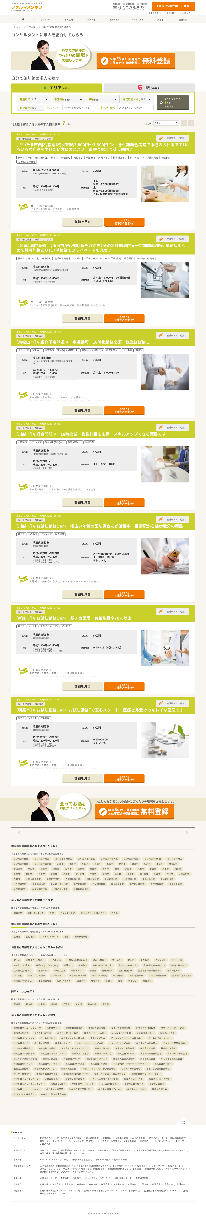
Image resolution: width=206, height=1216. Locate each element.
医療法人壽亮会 (50, 1058)
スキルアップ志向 (59, 1159)
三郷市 (93, 873)
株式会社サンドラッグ (49, 1063)
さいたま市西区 (21, 858)
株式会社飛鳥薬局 (74, 1027)
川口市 (85, 863)
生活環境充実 (44, 980)
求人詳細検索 (92, 1137)
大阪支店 (144, 1184)
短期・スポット (64, 980)
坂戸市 (118, 873)
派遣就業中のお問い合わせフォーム (77, 1150)
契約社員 (30, 936)
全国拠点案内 (121, 1137)
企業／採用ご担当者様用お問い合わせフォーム (62, 1153)
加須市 (147, 863)
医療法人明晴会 (157, 1084)
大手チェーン (57, 975)
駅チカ (17, 960)
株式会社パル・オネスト (95, 1033)
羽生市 (44, 868)
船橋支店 (81, 1184)
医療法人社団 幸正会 (159, 1079)
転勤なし (68, 965)
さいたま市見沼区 (86, 858)
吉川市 (170, 873)
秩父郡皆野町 (99, 884)
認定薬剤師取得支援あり (149, 970)
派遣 (66, 936)
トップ (17, 26)
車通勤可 (83, 965)
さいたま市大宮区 (63, 858)
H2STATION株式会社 (177, 1053)
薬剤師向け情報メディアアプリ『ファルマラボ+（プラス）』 (67, 1171)
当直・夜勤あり (136, 975)
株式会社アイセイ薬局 (67, 1033)
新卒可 (131, 960)
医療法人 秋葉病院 (124, 1048)
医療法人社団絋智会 (145, 1027)
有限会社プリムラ (72, 1058)
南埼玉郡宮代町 (39, 889)
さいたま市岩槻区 (42, 863)
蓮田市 (106, 873)
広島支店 (168, 1184)
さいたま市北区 (41, 858)
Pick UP (43, 1159)
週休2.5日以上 (99, 960)
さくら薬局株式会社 (109, 1084)
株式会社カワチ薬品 (75, 1063)
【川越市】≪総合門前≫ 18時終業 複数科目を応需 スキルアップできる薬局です (91, 434)
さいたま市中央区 (109, 858)
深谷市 (68, 868)
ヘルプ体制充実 (99, 975)
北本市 (54, 873)
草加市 (93, 868)
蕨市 (117, 868)
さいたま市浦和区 (153, 858)
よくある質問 (138, 1137)
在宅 (120, 980)
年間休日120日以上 (35, 960)
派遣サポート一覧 (48, 1177)
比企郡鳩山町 (38, 884)
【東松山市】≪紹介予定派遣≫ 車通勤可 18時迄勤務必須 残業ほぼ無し (83, 342)
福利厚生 (77, 1177)
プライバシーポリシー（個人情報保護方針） (168, 1137)
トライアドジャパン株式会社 (89, 1043)
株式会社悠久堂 (68, 1068)
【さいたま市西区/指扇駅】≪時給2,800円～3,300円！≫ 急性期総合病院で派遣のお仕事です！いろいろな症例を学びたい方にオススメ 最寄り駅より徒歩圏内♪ (102, 147)
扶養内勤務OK (125, 970)
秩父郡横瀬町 (80, 884)
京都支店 (132, 1184)
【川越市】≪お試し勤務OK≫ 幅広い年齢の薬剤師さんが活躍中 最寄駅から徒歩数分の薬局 (99, 526)
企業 (52, 912)
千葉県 (66, 1004)
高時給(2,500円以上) (127, 965)
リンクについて (160, 1140)
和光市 (178, 868)
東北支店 (56, 1184)
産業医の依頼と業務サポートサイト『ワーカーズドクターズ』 (112, 1190)
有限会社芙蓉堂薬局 (120, 1027)
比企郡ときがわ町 (59, 884)
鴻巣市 (56, 868)
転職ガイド (142, 1165)
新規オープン (77, 970)
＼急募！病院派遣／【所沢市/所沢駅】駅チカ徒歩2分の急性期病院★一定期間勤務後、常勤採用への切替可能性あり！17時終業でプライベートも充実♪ (101, 247)
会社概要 (171, 13)
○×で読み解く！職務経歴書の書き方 (91, 1165)
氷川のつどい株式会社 (24, 1094)
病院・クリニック (36, 912)
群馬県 (41, 1004)
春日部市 (18, 868)
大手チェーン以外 (78, 975)
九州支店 (181, 1184)
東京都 (79, 1004)
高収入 (109, 980)
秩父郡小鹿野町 (137, 884)
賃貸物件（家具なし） (23, 980)
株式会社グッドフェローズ (26, 1079)
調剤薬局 (18, 912)
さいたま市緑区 (21, 863)
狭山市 (31, 868)
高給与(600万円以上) (102, 965)
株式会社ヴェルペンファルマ (27, 1027)
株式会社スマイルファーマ (53, 1053)
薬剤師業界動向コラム (118, 1168)
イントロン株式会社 (23, 1048)
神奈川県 (92, 1004)
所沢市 (122, 863)
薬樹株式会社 (53, 1027)
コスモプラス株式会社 (119, 1043)
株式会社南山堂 (168, 1048)
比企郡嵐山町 (130, 879)
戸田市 (128, 868)
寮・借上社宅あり (178, 965)
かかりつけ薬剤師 (36, 975)
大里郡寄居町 (20, 889)
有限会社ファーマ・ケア (83, 1084)
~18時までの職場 (22, 965)
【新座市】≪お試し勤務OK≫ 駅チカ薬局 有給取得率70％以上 (76, 618)
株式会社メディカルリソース (53, 1193)
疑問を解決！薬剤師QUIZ (92, 1168)
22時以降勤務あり (157, 975)
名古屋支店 (118, 1184)
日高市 (157, 873)
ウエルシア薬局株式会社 (174, 1043)
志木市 (165, 868)
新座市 (17, 873)
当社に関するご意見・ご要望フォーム (115, 1150)
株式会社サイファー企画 (172, 1027)
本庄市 (159, 863)
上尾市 (81, 868)
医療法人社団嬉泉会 (75, 1079)
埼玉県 (32, 26)
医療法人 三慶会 (80, 1053)
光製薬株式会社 (52, 1079)
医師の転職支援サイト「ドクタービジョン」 (60, 1190)
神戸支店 (156, 1184)
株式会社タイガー (163, 1063)
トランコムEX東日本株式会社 (104, 1079)
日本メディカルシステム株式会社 (126, 1038)
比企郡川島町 (167, 879)
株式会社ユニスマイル (47, 1073)
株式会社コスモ (167, 1033)
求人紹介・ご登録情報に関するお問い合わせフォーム (161, 1150)
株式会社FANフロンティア (76, 1073)
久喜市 (41, 873)
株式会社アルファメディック (75, 1048)
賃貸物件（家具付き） (181, 975)
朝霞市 (153, 868)
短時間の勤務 (120, 1159)
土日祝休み (55, 960)
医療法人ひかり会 (103, 1053)
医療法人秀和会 (58, 1084)
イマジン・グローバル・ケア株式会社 (98, 1068)
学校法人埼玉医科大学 (80, 1089)
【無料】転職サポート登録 (173, 6)
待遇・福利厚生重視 (81, 1159)
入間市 (141, 868)
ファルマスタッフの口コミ (69, 1137)
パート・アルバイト (49, 936)
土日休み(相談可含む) (77, 960)
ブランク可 (160, 960)
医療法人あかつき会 (133, 1079)
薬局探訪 (136, 1168)
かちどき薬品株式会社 (171, 1058)
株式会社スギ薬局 (47, 1048)
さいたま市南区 (174, 858)
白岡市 (17, 879)
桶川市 (29, 873)
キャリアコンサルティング (97, 1177)
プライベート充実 (102, 1159)
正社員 (17, 936)
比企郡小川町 (148, 879)
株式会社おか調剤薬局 (24, 1053)
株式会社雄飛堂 (41, 1043)
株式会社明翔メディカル (109, 1089)
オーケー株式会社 (22, 1073)
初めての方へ (46, 1137)
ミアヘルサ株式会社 (131, 1068)
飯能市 (135, 863)
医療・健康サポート (123, 1177)
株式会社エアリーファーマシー (146, 1073)
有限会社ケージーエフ (96, 1058)
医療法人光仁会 (97, 1038)
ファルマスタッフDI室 (66, 1168)
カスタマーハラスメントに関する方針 (118, 1140)
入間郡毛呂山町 (73, 879)
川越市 (60, 863)
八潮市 (66, 873)
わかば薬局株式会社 (121, 1033)
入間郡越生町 (92, 879)
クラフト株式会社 (42, 1033)
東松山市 (173, 863)
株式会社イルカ (48, 1038)
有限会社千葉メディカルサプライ (110, 1073)
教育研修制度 (142, 1177)
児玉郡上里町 (175, 884)
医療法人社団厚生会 (134, 1084)
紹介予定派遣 (81, 936)
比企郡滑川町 (111, 879)
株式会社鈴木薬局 (97, 1027)
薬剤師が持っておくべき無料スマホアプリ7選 (166, 1168)
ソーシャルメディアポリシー (82, 1140)
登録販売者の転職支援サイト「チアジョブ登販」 (166, 1190)
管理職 (93, 970)
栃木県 (29, 1004)
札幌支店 (44, 1184)
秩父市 (110, 863)
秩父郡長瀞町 (117, 884)
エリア (57, 88)
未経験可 (144, 960)
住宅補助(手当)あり (23, 970)
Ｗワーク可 (177, 960)
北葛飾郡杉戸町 (60, 889)
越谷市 (106, 868)
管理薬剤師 (107, 970)
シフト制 (18, 975)
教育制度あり (173, 970)
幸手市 (130, 873)
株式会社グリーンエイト (160, 1038)
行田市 (97, 863)
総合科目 (95, 980)
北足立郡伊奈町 (33, 879)
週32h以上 (117, 960)
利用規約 (144, 1140)
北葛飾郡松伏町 (81, 889)
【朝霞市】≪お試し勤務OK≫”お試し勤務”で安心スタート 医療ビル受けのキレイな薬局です (99, 710)
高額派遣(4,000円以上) (154, 965)
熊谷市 (73, 863)
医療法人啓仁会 (21, 1068)
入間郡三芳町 (53, 879)
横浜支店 (105, 1184)
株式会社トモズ (62, 1043)
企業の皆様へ (154, 13)
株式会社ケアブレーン (44, 1068)
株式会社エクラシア (136, 1089)
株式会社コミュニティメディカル (29, 1084)
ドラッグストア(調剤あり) (93, 912)
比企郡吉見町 (20, 884)
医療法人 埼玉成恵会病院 (53, 1094)
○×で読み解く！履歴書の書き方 (55, 1165)
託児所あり (43, 970)
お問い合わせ (188, 13)
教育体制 (65, 1177)
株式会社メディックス (24, 1038)
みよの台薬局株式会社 (150, 1053)
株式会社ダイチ (21, 1043)
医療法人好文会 (102, 1048)
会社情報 (107, 1137)
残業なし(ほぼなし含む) (47, 965)
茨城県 (17, 1004)
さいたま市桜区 (131, 858)
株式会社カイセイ (126, 1053)
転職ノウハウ (174, 1165)
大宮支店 (69, 1184)
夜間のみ (81, 980)
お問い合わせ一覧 (48, 1150)
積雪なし (132, 980)
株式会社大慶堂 (147, 1048)
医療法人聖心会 (21, 1033)
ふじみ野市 (184, 873)
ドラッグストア (67, 912)
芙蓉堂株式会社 (147, 1058)
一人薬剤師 (118, 975)
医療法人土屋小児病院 (123, 1058)
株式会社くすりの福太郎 (72, 1038)
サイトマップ (178, 1140)
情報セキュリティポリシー (52, 1140)
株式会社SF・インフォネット (27, 1089)
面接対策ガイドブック (122, 1165)
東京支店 (93, 1184)
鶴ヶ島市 (144, 873)
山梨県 (106, 1004)
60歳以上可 (59, 970)
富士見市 (80, 873)
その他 (114, 912)
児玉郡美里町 (157, 884)
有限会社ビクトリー (23, 1063)
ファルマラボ (158, 1165)
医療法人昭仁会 (159, 1089)
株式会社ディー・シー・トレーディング (131, 1063)
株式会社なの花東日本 (146, 1043)
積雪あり (147, 980)
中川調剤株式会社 (145, 1033)
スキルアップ (46, 1168)
